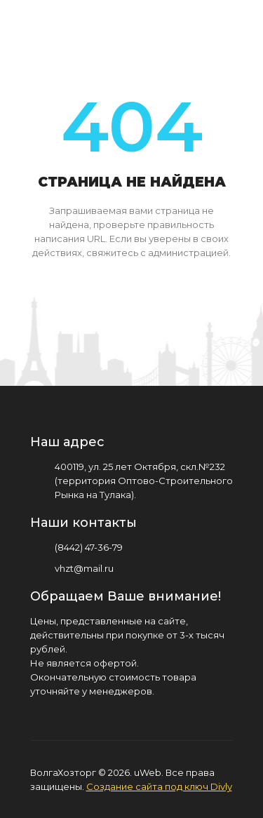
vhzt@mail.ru (84, 568)
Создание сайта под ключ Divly (159, 786)
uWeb (147, 772)
